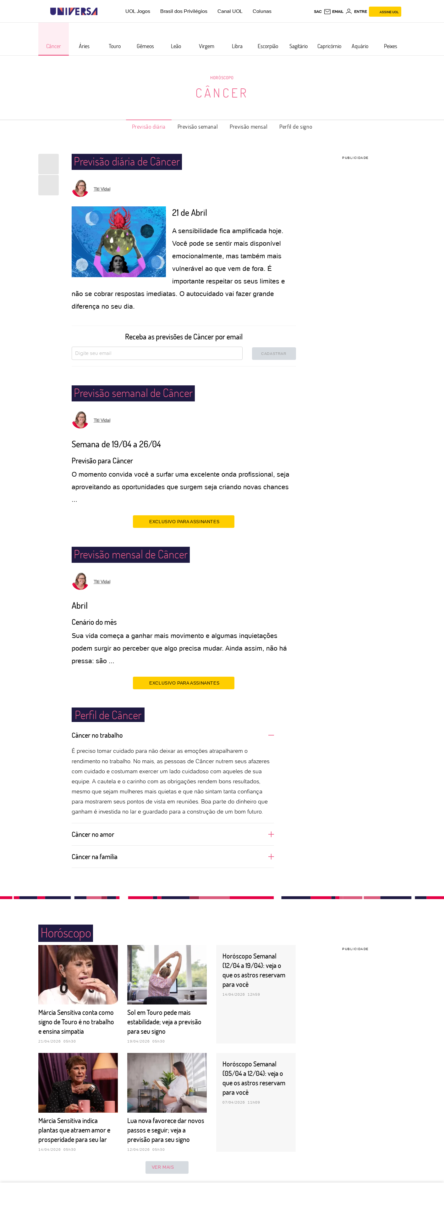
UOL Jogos (137, 11)
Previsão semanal (198, 126)
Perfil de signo (295, 126)
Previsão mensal (248, 126)
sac (318, 11)
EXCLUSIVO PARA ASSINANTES (184, 521)
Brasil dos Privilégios (183, 11)
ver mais (167, 1167)
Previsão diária (149, 126)
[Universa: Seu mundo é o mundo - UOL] (73, 11)
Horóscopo (221, 78)
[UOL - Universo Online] (102, 11)
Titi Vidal (102, 189)
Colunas (262, 11)
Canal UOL (230, 11)
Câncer (222, 92)
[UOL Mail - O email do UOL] (333, 11)
